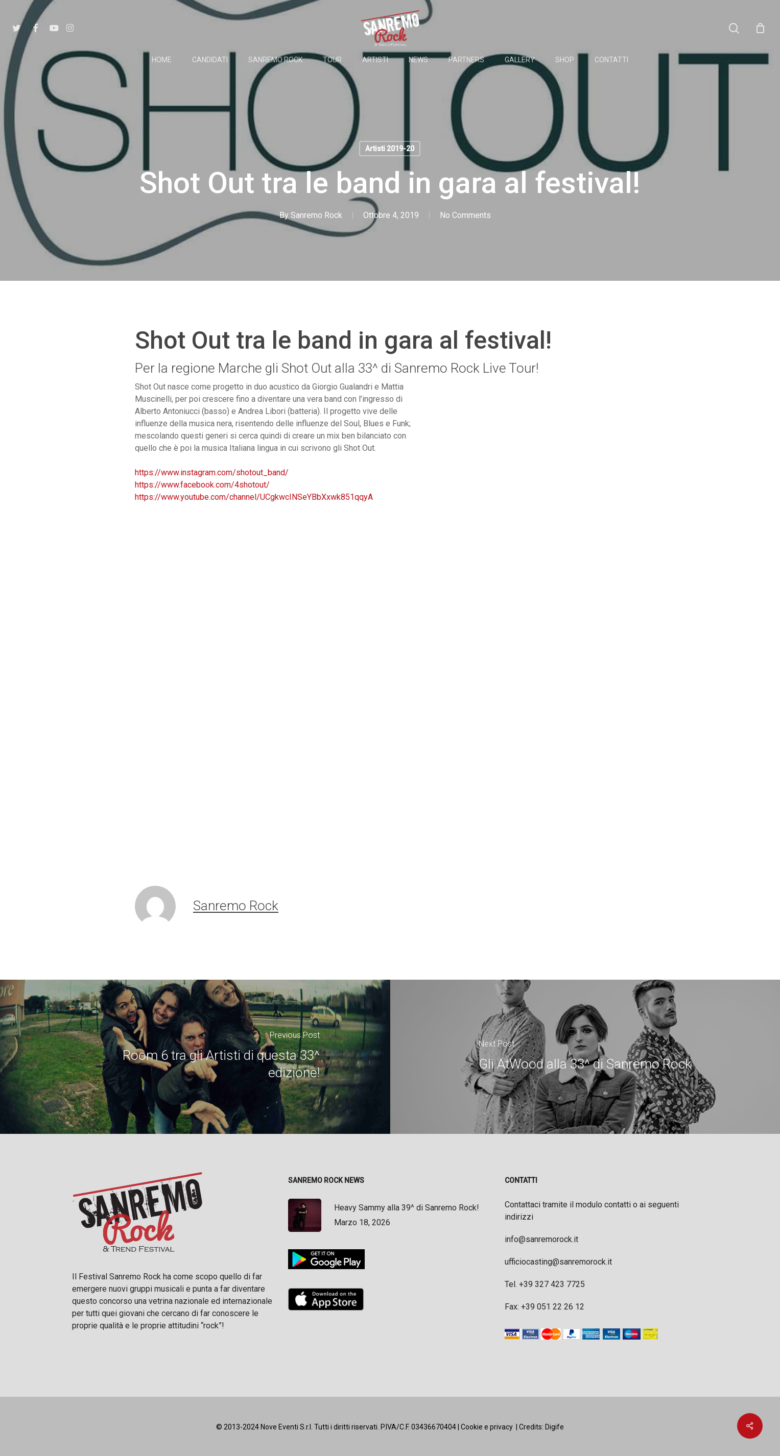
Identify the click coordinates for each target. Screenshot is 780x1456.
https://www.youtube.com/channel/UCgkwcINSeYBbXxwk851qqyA (254, 497)
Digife (554, 1427)
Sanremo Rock (316, 215)
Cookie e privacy (487, 1427)
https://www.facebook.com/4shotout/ (202, 485)
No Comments (465, 215)
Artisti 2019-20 (389, 148)
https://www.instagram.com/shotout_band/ (212, 472)
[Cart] (760, 28)
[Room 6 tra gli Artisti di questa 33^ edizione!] (195, 1057)
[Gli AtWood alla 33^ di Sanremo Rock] (585, 1057)
